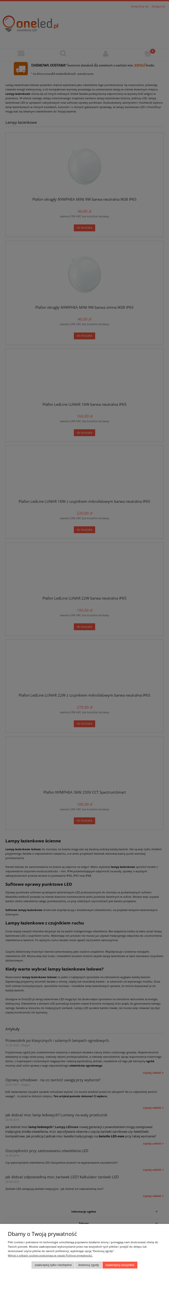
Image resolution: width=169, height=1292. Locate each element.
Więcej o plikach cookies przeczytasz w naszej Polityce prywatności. (50, 1255)
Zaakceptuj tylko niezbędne (53, 1265)
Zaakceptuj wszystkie (119, 1265)
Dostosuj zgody (88, 1265)
